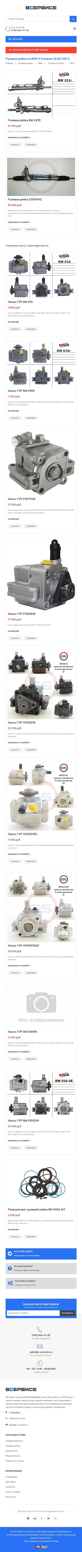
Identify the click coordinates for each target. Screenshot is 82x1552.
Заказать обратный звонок (27, 1270)
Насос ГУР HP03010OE (23, 945)
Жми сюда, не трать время (27, 1256)
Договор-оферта (25, 1511)
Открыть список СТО (25, 1285)
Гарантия (10, 1487)
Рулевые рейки (13, 1446)
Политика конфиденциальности (49, 1511)
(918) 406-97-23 (15, 1418)
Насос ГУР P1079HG (22, 499)
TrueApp (54, 1541)
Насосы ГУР (11, 1451)
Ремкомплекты (13, 1456)
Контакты (10, 1497)
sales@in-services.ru (17, 1425)
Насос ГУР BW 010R (21, 390)
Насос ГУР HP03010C (22, 834)
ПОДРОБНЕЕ (31, 145)
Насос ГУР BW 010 (20, 302)
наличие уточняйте (19, 137)
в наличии (13, 322)
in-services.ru (29, 1531)
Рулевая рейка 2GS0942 (25, 199)
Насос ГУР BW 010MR (22, 1031)
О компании (11, 1477)
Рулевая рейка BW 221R (24, 120)
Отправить (67, 1313)
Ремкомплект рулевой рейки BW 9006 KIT (37, 1209)
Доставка (10, 1482)
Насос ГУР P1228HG (22, 614)
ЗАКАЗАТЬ (15, 145)
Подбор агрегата (14, 1441)
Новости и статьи (15, 1461)
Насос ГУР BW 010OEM (23, 1120)
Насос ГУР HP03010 (21, 722)
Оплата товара (13, 1492)
